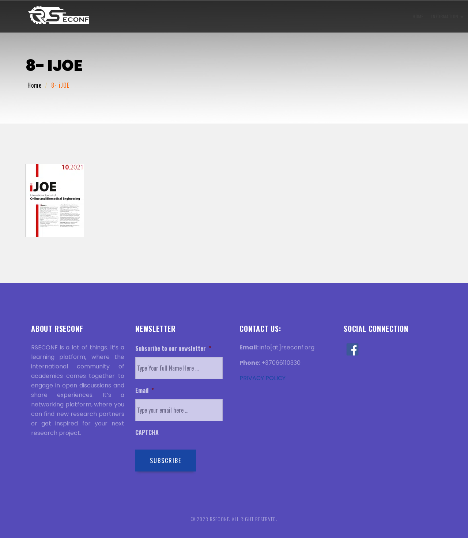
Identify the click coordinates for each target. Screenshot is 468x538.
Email (144, 390)
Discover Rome (387, 16)
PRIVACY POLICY (262, 378)
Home (106, 16)
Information (136, 16)
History (325, 16)
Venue (352, 16)
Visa (301, 16)
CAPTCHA (147, 432)
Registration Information (257, 16)
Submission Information (189, 16)
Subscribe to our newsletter (173, 348)
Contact (423, 16)
